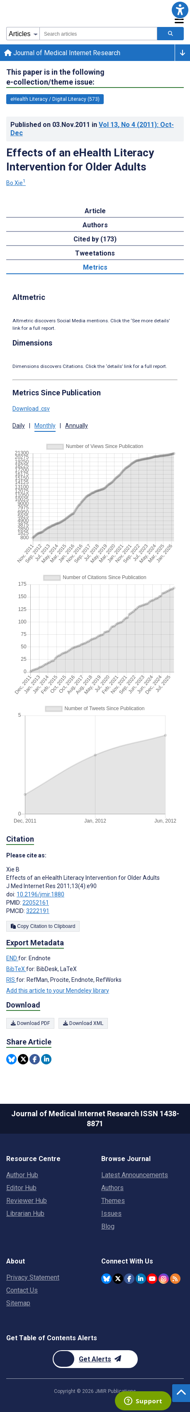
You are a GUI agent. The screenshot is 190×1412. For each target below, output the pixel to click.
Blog (107, 1226)
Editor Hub (21, 1188)
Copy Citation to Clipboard (43, 926)
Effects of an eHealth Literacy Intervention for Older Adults (80, 159)
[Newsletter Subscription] (95, 1359)
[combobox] (98, 33)
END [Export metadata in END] (12, 958)
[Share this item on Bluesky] (11, 1059)
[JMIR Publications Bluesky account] (106, 1278)
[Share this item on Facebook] (34, 1059)
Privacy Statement (32, 1277)
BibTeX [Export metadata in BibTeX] (16, 969)
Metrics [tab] (95, 267)
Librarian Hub (25, 1213)
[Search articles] (170, 33)
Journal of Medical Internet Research (62, 53)
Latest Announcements (134, 1175)
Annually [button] (76, 425)
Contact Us (22, 1290)
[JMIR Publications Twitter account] (118, 1278)
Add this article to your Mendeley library (57, 990)
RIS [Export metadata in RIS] (11, 979)
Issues (111, 1213)
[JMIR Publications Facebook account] (129, 1278)
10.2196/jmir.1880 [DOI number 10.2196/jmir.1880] (40, 894)
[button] (180, 10)
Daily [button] (18, 425)
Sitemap (18, 1303)
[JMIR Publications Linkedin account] (141, 1278)
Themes (113, 1201)
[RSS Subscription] (175, 1278)
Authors (112, 1188)
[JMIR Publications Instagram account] (163, 1278)
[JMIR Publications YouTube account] (152, 1278)
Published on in (92, 129)
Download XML (83, 1023)
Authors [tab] (95, 225)
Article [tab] (95, 211)
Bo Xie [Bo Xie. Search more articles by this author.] (16, 183)
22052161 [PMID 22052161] (35, 902)
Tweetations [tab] (95, 253)
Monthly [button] (45, 425)
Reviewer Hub (26, 1201)
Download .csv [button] (31, 408)
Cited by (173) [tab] (95, 239)
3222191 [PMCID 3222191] (37, 911)
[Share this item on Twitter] (23, 1059)
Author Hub (22, 1175)
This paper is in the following (55, 77)
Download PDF (30, 1023)
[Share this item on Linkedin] (46, 1059)
